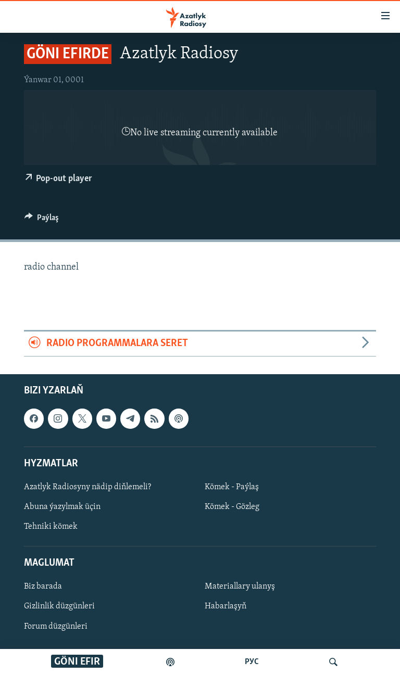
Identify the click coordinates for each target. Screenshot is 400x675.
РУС (252, 662)
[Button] (41, 220)
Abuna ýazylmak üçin (62, 507)
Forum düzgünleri (56, 626)
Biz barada (43, 586)
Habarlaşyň (225, 606)
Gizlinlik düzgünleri (59, 606)
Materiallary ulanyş (240, 586)
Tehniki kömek (51, 527)
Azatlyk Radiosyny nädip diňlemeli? (87, 487)
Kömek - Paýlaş (232, 487)
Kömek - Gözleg (232, 507)
